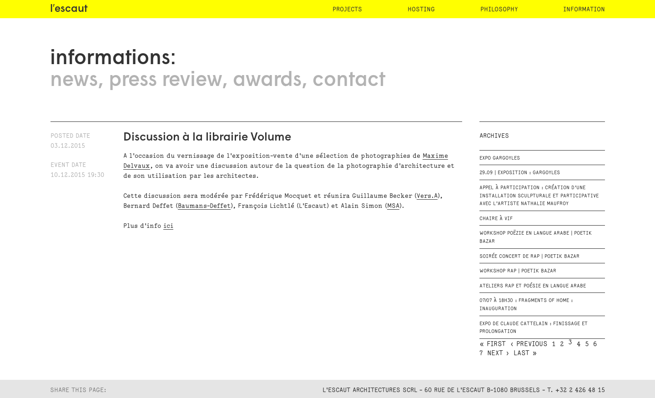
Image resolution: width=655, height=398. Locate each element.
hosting (421, 9)
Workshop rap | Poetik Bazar (517, 271)
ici (168, 225)
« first (492, 344)
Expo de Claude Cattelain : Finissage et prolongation (533, 328)
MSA (393, 205)
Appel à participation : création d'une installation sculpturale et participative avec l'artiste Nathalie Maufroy (539, 196)
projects (347, 9)
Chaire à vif (496, 219)
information (584, 9)
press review (165, 81)
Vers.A (427, 195)
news (74, 81)
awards (267, 81)
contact (348, 81)
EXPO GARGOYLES (499, 158)
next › (498, 353)
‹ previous (528, 344)
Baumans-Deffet (204, 205)
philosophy (499, 9)
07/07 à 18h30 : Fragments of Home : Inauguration (526, 305)
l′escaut (69, 9)
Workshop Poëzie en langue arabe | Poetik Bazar (535, 237)
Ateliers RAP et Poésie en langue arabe (532, 286)
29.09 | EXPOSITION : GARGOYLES (519, 173)
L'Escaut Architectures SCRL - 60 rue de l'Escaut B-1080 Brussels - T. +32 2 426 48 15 (463, 390)
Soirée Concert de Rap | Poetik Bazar (529, 256)
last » (525, 353)
